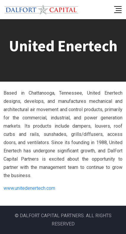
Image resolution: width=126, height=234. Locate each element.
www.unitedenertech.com (29, 188)
